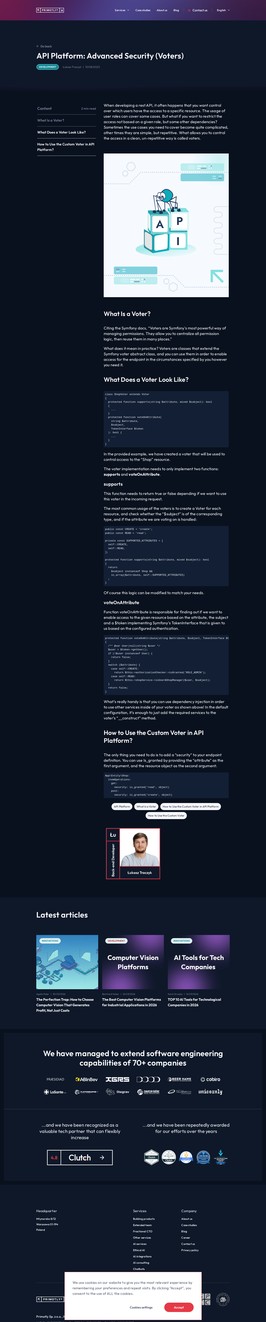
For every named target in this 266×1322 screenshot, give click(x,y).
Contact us (197, 10)
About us (162, 10)
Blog (176, 10)
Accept (179, 1307)
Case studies (142, 10)
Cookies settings (141, 1307)
